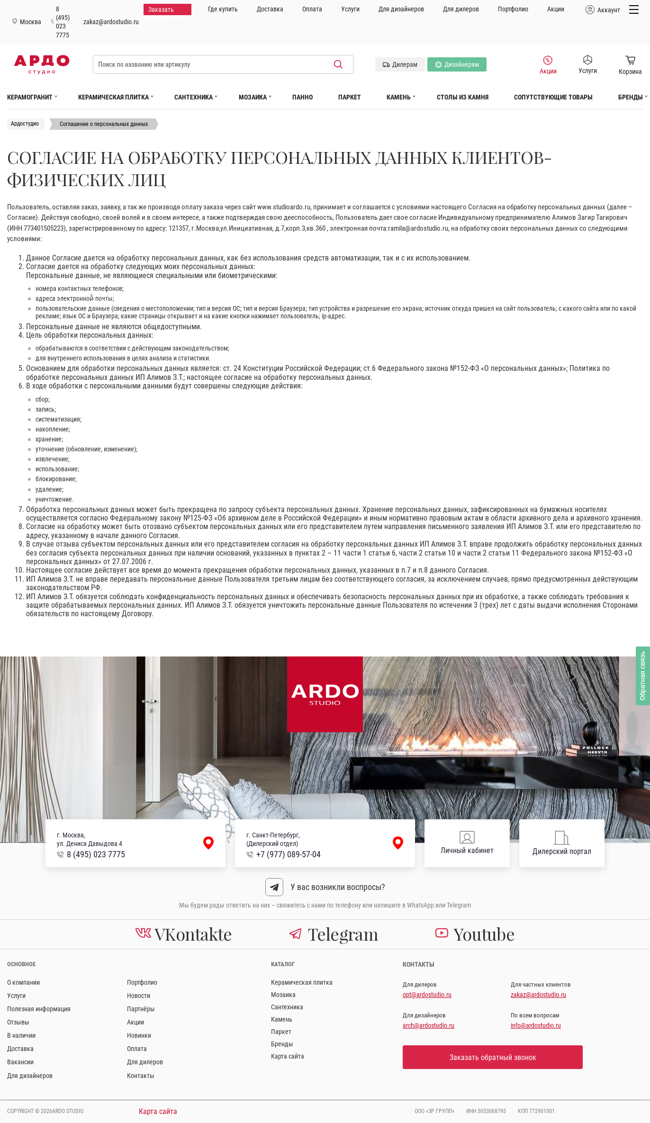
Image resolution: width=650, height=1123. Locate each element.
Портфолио (513, 9)
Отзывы (18, 1022)
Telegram (333, 933)
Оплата (312, 9)
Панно (302, 97)
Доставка (270, 9)
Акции (555, 9)
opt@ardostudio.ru (427, 994)
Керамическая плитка (113, 97)
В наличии (21, 1035)
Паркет (349, 97)
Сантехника (193, 97)
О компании (23, 982)
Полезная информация (39, 1009)
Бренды (630, 97)
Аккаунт (603, 10)
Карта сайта (287, 1056)
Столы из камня (462, 97)
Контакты (140, 1075)
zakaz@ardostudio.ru (111, 22)
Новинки (139, 1035)
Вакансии (20, 1062)
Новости (138, 995)
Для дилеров (461, 9)
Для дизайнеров (401, 9)
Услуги (350, 9)
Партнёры (141, 1009)
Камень (399, 97)
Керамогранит (30, 97)
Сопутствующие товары (553, 97)
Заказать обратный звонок (493, 1057)
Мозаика (253, 97)
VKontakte (183, 933)
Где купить (223, 9)
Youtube (475, 933)
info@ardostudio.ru (536, 1025)
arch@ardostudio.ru (428, 1025)
